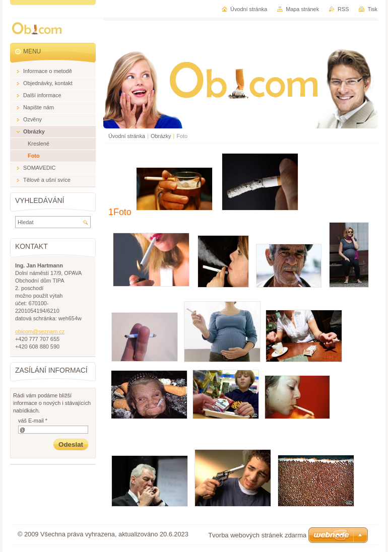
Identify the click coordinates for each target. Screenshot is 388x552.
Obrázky (161, 136)
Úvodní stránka (126, 136)
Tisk (372, 9)
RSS (343, 9)
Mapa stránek (302, 9)
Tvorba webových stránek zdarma (257, 535)
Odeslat (70, 444)
